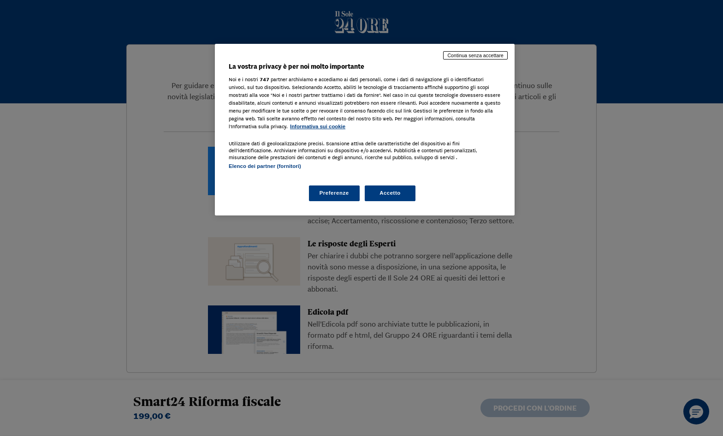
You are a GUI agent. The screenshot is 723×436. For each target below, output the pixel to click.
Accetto (390, 193)
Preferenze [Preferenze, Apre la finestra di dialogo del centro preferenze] (334, 193)
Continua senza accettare (475, 55)
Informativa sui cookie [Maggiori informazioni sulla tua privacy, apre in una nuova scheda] (317, 126)
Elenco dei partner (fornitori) (265, 166)
